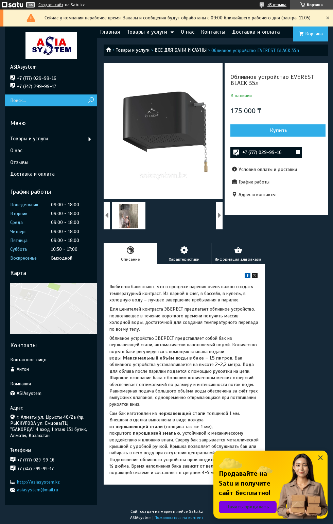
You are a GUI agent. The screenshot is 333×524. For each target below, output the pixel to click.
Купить (278, 130)
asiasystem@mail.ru (37, 490)
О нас (187, 32)
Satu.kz (196, 511)
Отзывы (19, 162)
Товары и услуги (147, 32)
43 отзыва (276, 4)
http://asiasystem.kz (38, 482)
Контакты (213, 32)
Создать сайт (50, 4)
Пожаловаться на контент (179, 517)
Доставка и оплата (256, 32)
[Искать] (91, 100)
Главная (110, 32)
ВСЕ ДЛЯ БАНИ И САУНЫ (181, 50)
